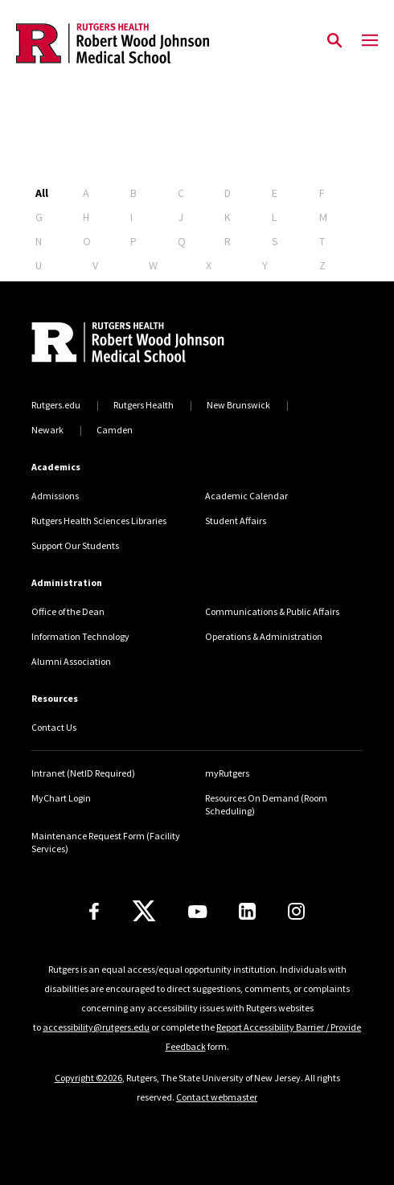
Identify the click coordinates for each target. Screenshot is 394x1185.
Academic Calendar (246, 496)
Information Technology (80, 636)
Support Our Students (75, 545)
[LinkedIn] (247, 911)
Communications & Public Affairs (272, 611)
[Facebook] (94, 911)
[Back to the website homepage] (112, 43)
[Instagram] (296, 911)
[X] (144, 911)
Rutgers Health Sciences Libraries (98, 521)
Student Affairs (235, 521)
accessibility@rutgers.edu (96, 1027)
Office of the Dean (68, 611)
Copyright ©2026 (88, 1078)
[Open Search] (334, 41)
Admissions (55, 496)
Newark (47, 430)
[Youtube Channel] (197, 911)
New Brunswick (238, 405)
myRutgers (227, 773)
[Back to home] (139, 344)
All (41, 193)
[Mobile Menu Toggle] (370, 41)
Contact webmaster (216, 1097)
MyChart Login (61, 798)
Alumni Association (71, 661)
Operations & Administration (263, 636)
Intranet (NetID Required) (83, 773)
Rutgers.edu (55, 405)
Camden (114, 430)
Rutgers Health (143, 405)
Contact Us (53, 727)
